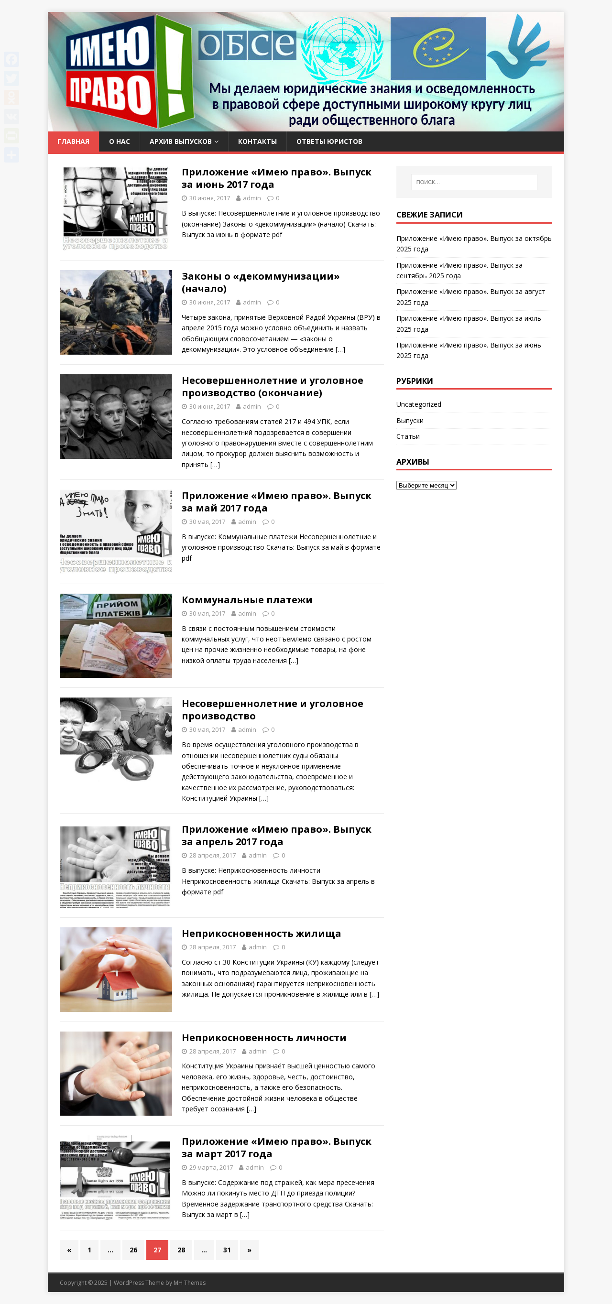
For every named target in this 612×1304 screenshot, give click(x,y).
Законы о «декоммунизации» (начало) (261, 282)
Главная (73, 141)
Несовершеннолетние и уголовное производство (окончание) (272, 386)
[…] (340, 349)
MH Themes (190, 1283)
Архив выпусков (181, 141)
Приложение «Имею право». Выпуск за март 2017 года (277, 1147)
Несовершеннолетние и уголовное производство (272, 709)
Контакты (257, 141)
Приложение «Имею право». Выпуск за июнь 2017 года (277, 178)
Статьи (408, 436)
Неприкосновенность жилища (261, 933)
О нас (119, 141)
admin (252, 198)
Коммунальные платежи (247, 599)
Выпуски (410, 420)
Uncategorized (418, 404)
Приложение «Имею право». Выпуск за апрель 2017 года (277, 835)
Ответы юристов (329, 141)
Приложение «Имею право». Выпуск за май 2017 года (277, 501)
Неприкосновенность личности (264, 1037)
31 (227, 1249)
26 (133, 1249)
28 (181, 1249)
